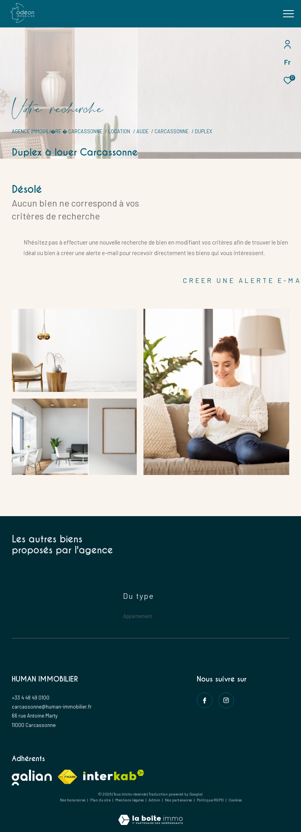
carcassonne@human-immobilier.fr (52, 706)
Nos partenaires (179, 800)
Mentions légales (130, 800)
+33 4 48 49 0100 (30, 697)
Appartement (137, 616)
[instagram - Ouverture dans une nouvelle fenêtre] (226, 700)
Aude (142, 131)
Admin (155, 800)
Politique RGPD (210, 800)
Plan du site (100, 800)
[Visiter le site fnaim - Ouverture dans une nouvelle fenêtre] (67, 777)
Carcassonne (171, 131)
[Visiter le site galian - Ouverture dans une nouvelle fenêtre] (32, 777)
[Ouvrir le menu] (288, 13)
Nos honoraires (72, 800)
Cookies (235, 800)
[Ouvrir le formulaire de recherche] (249, 14)
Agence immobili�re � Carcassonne (57, 131)
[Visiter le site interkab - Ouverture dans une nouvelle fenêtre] (113, 775)
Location (119, 131)
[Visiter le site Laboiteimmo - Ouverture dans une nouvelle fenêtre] (150, 814)
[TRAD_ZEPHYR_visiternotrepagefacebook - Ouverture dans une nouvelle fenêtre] (204, 700)
